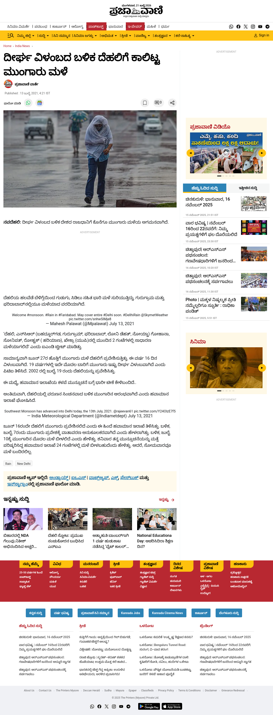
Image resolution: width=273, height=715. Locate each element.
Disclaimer (211, 690)
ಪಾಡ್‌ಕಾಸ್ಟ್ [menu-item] (96, 26)
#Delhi (108, 315)
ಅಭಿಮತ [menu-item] (107, 36)
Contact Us (45, 690)
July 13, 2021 (121, 323)
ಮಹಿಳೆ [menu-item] (151, 26)
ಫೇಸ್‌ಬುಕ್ (129, 477)
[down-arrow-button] (33, 36)
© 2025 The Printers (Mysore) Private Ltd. (135, 697)
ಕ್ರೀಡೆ (82, 626)
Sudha (108, 690)
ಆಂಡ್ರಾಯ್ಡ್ (59, 477)
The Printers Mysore (67, 690)
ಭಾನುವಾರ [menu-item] (116, 26)
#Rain (49, 315)
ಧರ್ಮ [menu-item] (165, 26)
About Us (29, 690)
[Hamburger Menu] (11, 35)
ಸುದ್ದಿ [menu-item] (42, 36)
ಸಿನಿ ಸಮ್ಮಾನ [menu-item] (61, 36)
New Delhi (23, 463)
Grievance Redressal (233, 690)
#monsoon (35, 315)
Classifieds (147, 690)
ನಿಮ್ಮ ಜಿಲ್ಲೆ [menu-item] (24, 36)
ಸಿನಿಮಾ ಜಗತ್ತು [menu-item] (83, 36)
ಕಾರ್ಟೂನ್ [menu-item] (59, 26)
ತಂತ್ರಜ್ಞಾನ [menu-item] (160, 36)
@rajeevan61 (123, 411)
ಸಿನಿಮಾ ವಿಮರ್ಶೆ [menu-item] (18, 26)
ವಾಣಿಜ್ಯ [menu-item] (141, 36)
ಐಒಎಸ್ (78, 477)
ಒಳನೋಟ (146, 626)
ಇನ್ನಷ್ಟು (166, 499)
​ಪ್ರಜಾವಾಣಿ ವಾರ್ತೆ (26, 84)
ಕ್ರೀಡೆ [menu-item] (124, 36)
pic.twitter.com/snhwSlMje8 (90, 319)
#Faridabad (67, 315)
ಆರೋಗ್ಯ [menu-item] (77, 26)
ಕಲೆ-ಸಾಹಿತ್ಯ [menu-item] (183, 36)
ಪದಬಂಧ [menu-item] (41, 26)
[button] (35, 613)
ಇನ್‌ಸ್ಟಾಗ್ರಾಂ (17, 484)
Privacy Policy (166, 690)
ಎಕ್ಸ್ (114, 477)
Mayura (120, 690)
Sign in (261, 35)
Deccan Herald (91, 690)
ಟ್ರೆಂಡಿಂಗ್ (206, 626)
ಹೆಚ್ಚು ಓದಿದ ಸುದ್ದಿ (30, 626)
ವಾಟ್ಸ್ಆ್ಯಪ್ (99, 477)
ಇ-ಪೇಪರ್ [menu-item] (134, 26)
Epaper (132, 690)
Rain (8, 463)
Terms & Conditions (189, 690)
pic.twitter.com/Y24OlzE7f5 (155, 411)
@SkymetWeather (154, 315)
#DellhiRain (131, 315)
